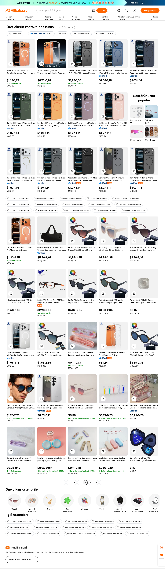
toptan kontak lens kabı (72, 204)
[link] (161, 547)
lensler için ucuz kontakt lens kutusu (79, 533)
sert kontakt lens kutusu (76, 521)
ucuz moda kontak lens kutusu (76, 210)
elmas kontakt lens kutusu (48, 521)
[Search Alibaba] (64, 10)
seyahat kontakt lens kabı (105, 210)
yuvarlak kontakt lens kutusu (19, 533)
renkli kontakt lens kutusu (99, 204)
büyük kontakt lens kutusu (100, 527)
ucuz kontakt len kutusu (17, 198)
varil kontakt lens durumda (45, 527)
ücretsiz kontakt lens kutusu (19, 521)
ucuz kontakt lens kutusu (48, 533)
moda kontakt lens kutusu (46, 204)
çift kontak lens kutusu (97, 198)
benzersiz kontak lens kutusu (128, 204)
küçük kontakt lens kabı (44, 198)
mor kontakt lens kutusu (137, 533)
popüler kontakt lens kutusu (134, 210)
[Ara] (101, 10)
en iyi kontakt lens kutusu (46, 210)
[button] (93, 10)
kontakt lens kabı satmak (71, 198)
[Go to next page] (101, 482)
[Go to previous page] (63, 482)
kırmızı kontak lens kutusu (130, 521)
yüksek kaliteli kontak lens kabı (125, 198)
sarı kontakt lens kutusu (111, 533)
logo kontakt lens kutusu (73, 527)
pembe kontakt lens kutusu (129, 527)
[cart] (127, 11)
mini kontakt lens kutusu (103, 521)
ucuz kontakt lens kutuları (18, 210)
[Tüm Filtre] (15, 33)
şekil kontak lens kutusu (17, 527)
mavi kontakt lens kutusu (18, 204)
